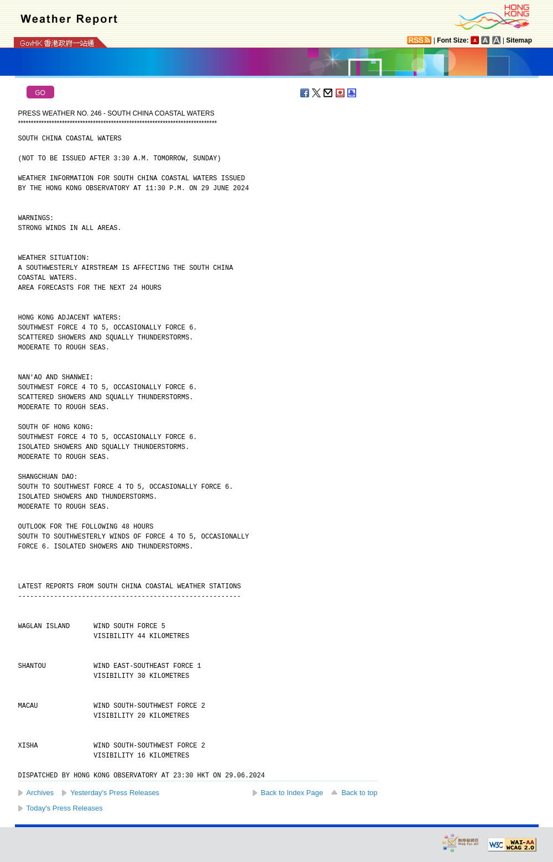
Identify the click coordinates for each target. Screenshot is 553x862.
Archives (40, 792)
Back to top (359, 792)
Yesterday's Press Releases (114, 792)
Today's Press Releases (65, 808)
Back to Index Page (292, 792)
